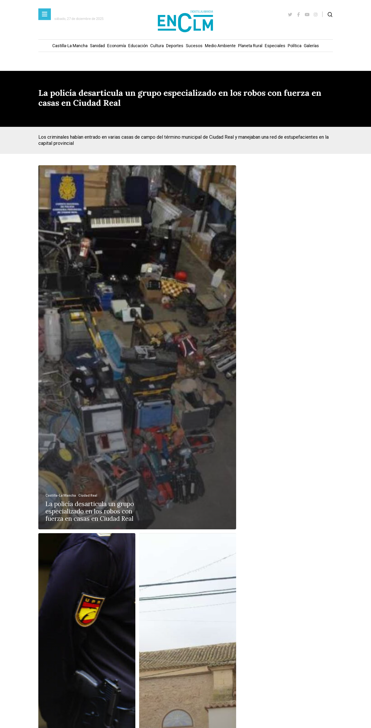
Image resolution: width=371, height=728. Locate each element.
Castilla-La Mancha (70, 45)
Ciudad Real (87, 495)
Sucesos (194, 45)
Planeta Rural (250, 45)
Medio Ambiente (220, 45)
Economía (116, 45)
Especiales (275, 45)
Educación (138, 45)
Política (294, 45)
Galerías (311, 45)
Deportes (174, 45)
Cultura (157, 45)
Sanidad (97, 45)
